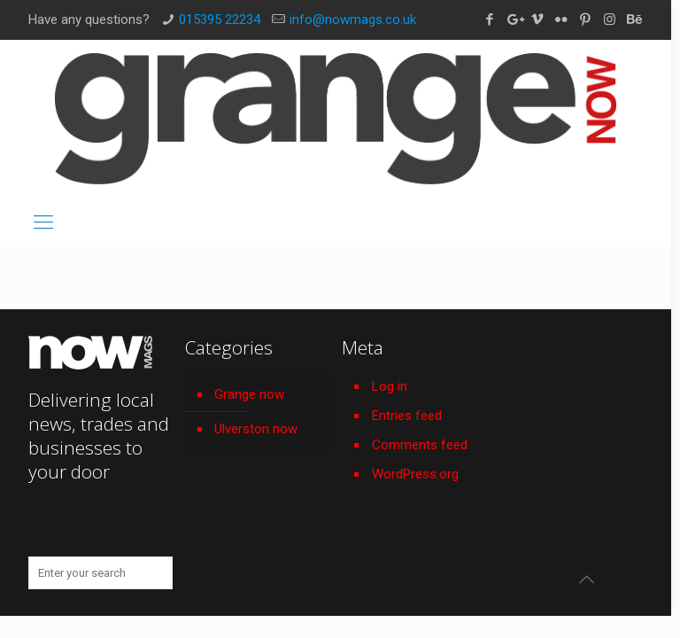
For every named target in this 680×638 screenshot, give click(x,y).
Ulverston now (256, 429)
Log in (389, 386)
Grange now (249, 394)
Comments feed (420, 445)
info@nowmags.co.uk (353, 19)
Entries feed (407, 416)
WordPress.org (415, 474)
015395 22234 (219, 19)
